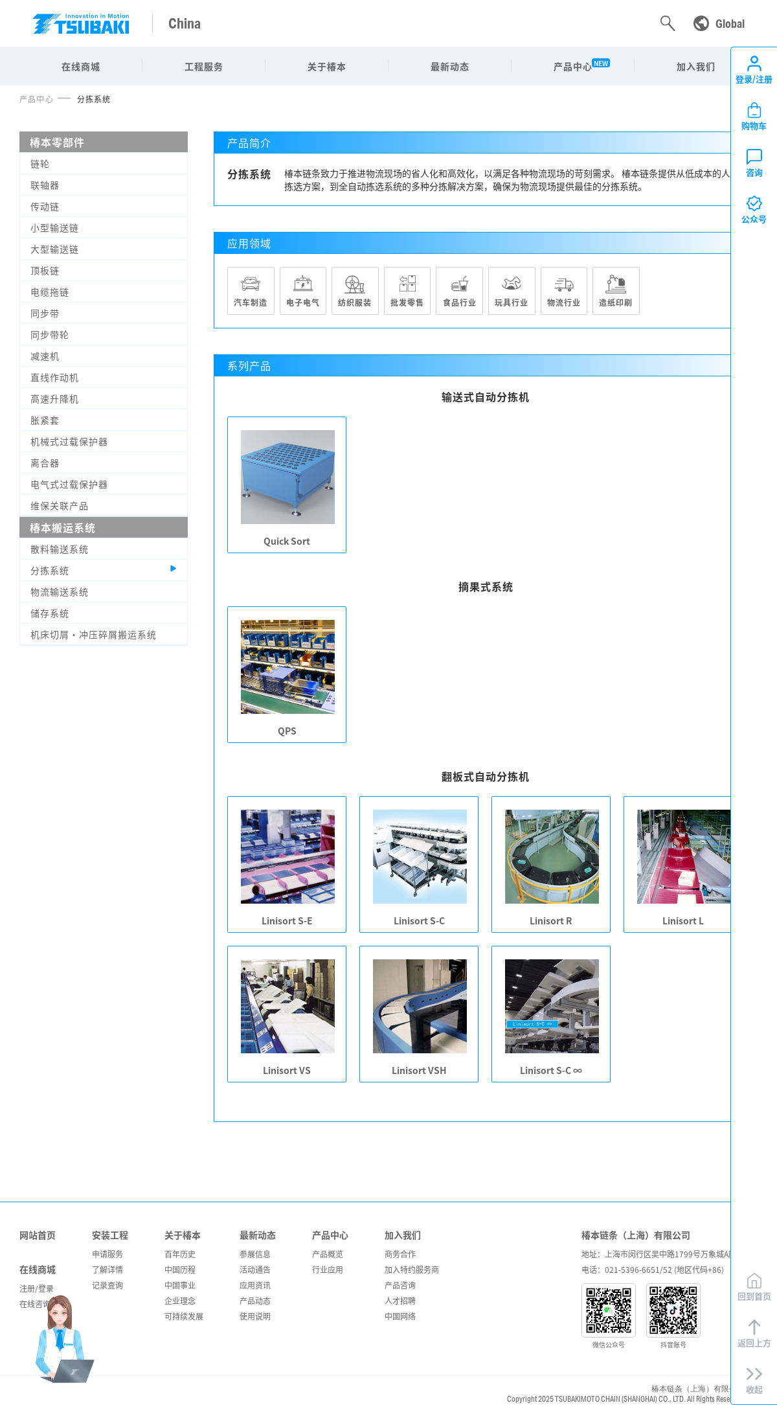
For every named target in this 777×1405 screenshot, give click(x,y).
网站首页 (37, 1234)
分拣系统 (94, 98)
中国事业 (180, 1284)
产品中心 (573, 66)
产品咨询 (400, 1284)
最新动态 (450, 66)
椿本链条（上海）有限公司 (635, 1234)
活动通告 (255, 1269)
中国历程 (180, 1269)
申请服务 (107, 1253)
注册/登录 (36, 1288)
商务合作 (400, 1253)
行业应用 (327, 1269)
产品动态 (255, 1300)
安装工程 (110, 1234)
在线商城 (81, 66)
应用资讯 (255, 1284)
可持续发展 (183, 1315)
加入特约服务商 (412, 1269)
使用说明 (255, 1315)
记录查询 (107, 1284)
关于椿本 (327, 66)
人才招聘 (400, 1300)
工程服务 (204, 66)
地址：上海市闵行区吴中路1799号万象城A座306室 (669, 1253)
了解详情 (107, 1269)
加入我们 (696, 66)
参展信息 (255, 1253)
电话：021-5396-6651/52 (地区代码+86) (652, 1269)
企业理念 (180, 1300)
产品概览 (327, 1253)
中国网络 (400, 1315)
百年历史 (180, 1253)
